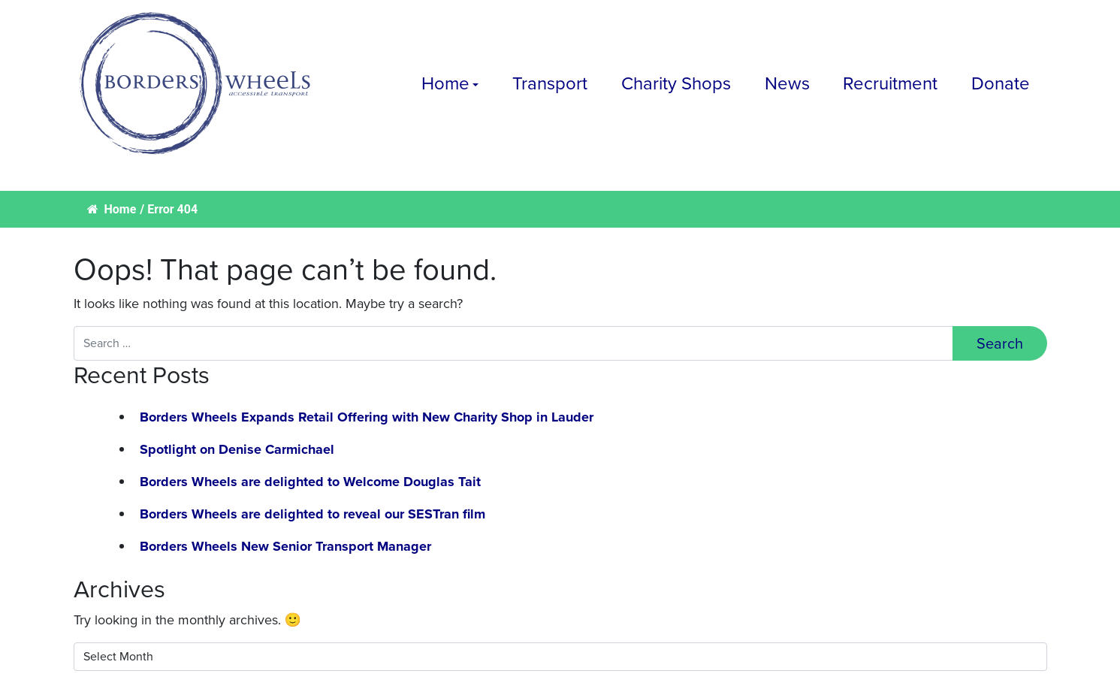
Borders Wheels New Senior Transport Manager (285, 546)
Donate (1000, 83)
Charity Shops (676, 83)
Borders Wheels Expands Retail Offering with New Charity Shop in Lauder (366, 417)
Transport (549, 83)
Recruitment (890, 83)
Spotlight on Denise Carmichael (237, 449)
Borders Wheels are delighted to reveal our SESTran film (312, 514)
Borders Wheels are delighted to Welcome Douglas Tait (310, 481)
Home (445, 83)
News (787, 83)
